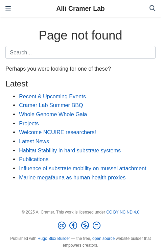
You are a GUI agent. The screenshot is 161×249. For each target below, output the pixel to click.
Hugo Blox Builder (54, 238)
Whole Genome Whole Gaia (53, 114)
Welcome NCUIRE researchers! (57, 132)
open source (103, 238)
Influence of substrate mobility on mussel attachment (82, 168)
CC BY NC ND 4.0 (122, 212)
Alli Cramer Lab (80, 8)
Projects (29, 123)
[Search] (153, 9)
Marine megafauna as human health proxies (72, 177)
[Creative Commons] (80, 225)
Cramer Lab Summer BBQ (51, 105)
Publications (33, 159)
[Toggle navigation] (8, 8)
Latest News (34, 141)
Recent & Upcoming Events (52, 96)
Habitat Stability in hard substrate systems (70, 150)
